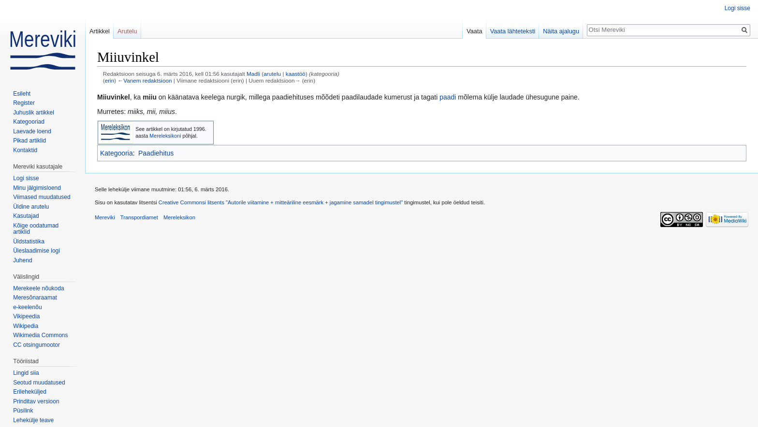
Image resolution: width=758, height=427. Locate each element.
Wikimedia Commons (40, 335)
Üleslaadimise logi (36, 250)
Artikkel (99, 31)
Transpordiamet (139, 217)
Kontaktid (25, 150)
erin (110, 80)
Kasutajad (26, 216)
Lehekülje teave (33, 420)
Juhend (22, 260)
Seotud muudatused (39, 382)
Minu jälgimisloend (37, 188)
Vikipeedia (26, 316)
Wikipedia (25, 326)
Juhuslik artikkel (33, 112)
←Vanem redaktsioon (144, 80)
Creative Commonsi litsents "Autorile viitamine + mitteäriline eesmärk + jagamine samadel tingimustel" (281, 202)
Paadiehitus (156, 153)
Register (24, 103)
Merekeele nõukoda (38, 288)
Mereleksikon (179, 217)
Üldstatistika (28, 241)
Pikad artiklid (29, 140)
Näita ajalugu (561, 31)
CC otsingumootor (36, 345)
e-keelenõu (27, 307)
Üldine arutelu (31, 206)
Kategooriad (28, 121)
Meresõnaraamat (35, 297)
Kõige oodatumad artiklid (35, 229)
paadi (447, 97)
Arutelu (127, 31)
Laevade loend (32, 131)
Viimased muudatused (42, 197)
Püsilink (23, 410)
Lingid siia (26, 373)
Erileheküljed (29, 391)
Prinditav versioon (36, 401)
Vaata (474, 31)
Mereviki (105, 217)
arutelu (272, 74)
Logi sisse (737, 8)
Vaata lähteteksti (513, 31)
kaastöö (296, 74)
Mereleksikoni (165, 136)
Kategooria (116, 153)
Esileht (21, 93)
